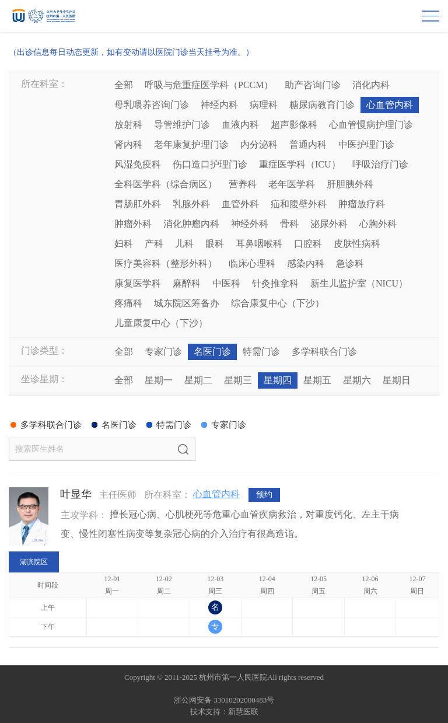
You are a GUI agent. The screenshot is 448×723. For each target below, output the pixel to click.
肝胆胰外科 (350, 184)
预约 (264, 494)
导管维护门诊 (182, 125)
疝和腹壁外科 (299, 204)
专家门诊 (163, 352)
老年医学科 (291, 184)
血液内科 (240, 125)
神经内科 (219, 105)
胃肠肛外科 (137, 204)
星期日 (397, 380)
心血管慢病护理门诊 (371, 125)
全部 (123, 85)
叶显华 (76, 494)
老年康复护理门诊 (191, 144)
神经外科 (249, 224)
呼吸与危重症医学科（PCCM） (209, 85)
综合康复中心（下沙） (277, 303)
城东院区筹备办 (186, 303)
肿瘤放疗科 (361, 204)
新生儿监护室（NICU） (359, 283)
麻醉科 (187, 283)
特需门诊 (261, 352)
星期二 (198, 380)
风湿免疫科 (137, 164)
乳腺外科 (191, 204)
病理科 (264, 105)
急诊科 (350, 263)
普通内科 (308, 144)
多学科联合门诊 (324, 352)
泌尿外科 (329, 224)
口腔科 (308, 244)
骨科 (289, 224)
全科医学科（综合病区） (165, 184)
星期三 (238, 380)
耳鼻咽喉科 (259, 244)
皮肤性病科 (357, 244)
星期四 (278, 380)
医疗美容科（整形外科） (165, 263)
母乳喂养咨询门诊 (151, 105)
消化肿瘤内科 (191, 224)
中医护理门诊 (366, 144)
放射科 (128, 125)
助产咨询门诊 (313, 85)
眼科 (214, 244)
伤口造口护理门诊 (210, 164)
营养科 (243, 184)
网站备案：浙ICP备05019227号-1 (223, 688)
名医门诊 (212, 352)
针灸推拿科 (275, 283)
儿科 (184, 244)
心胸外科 (378, 224)
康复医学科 (137, 283)
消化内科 (371, 85)
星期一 (159, 380)
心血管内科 (389, 105)
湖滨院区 (34, 562)
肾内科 (128, 144)
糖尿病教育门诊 (322, 105)
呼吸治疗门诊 (380, 164)
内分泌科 (259, 144)
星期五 (317, 380)
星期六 (357, 380)
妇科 (123, 244)
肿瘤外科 (133, 224)
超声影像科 (294, 125)
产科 (154, 244)
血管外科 (240, 204)
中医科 (226, 283)
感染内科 (305, 263)
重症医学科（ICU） (300, 164)
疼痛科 (128, 303)
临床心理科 (252, 263)
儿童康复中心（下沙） (161, 323)
